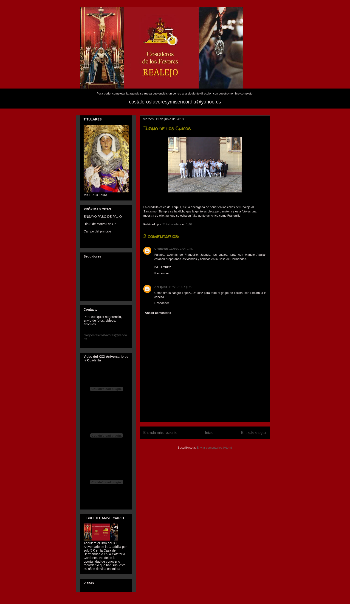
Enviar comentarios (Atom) (214, 447)
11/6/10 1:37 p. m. (180, 287)
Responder (161, 273)
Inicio (209, 433)
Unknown (161, 248)
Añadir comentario (158, 313)
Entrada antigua (253, 433)
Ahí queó (160, 287)
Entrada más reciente (160, 433)
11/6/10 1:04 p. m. (181, 248)
